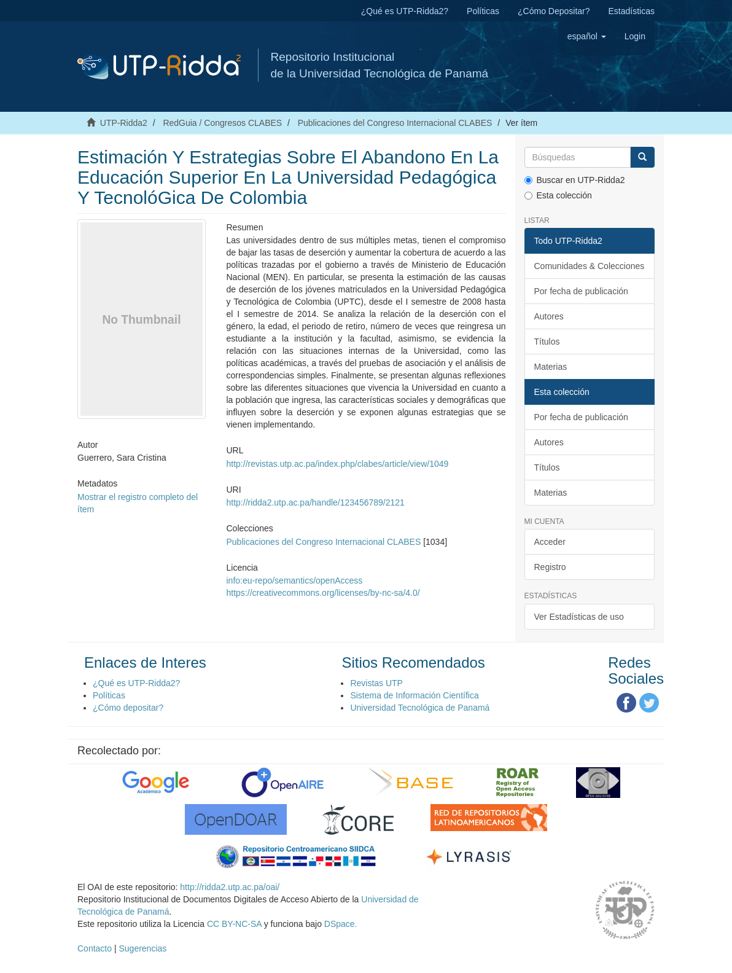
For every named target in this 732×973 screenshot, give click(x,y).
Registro (550, 567)
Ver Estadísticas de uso (579, 617)
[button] (586, 36)
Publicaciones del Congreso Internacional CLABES (395, 123)
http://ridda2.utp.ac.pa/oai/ (229, 887)
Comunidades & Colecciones (589, 266)
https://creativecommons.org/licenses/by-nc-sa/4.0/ (323, 593)
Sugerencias (142, 948)
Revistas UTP (376, 683)
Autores (549, 316)
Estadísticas (632, 11)
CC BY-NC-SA (234, 924)
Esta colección (558, 195)
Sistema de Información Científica (414, 695)
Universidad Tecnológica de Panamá (419, 708)
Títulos (547, 341)
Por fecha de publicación (581, 291)
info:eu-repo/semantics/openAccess (295, 580)
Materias (550, 367)
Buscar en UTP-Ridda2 (574, 180)
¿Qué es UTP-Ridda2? (404, 11)
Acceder (550, 542)
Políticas (483, 11)
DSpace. (340, 924)
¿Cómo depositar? (128, 708)
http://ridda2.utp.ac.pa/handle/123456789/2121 (316, 502)
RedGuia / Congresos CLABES (222, 123)
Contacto (94, 948)
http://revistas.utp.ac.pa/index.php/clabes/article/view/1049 (338, 464)
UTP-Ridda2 (123, 123)
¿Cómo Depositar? (554, 11)
